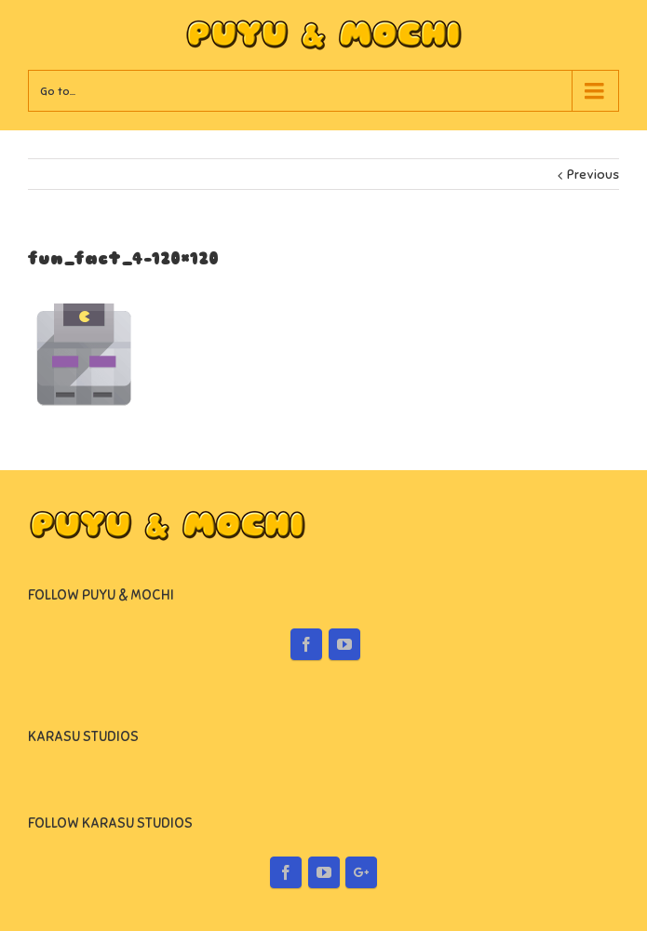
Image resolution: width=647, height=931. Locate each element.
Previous (593, 174)
